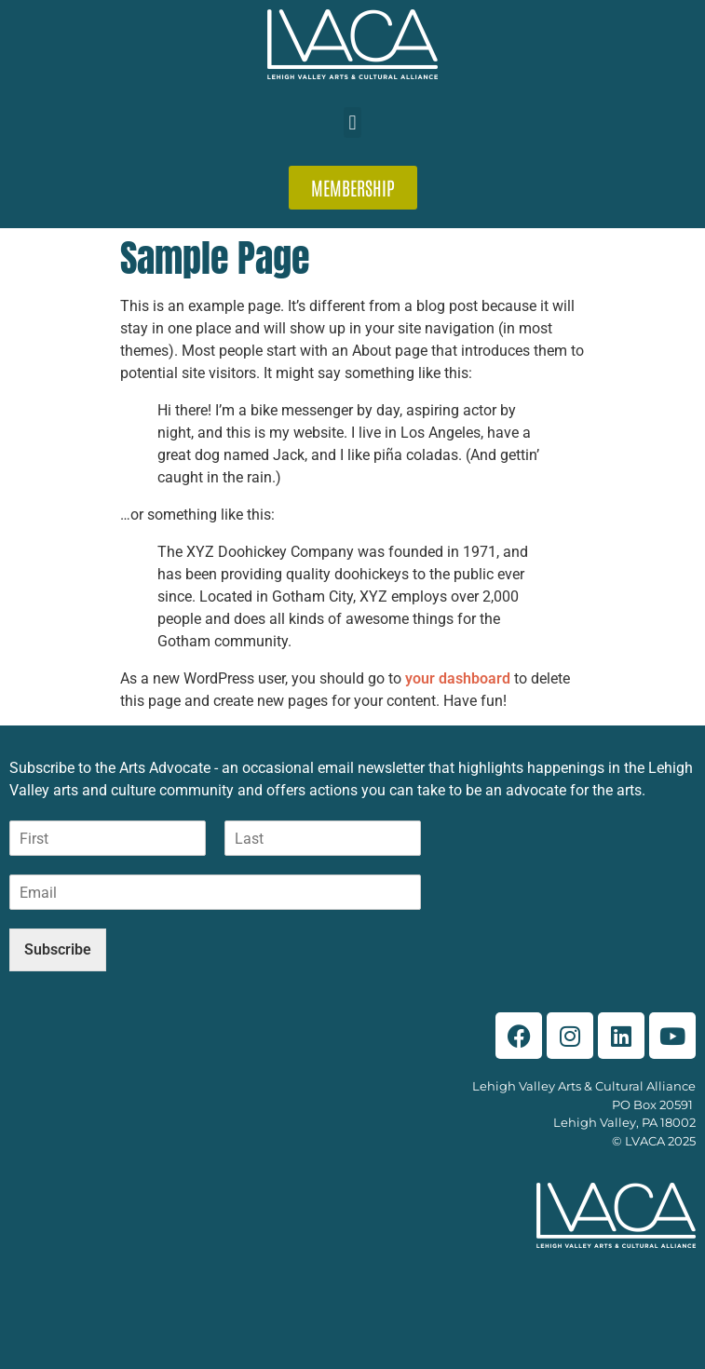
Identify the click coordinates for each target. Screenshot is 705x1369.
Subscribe (57, 949)
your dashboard (457, 678)
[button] (352, 122)
